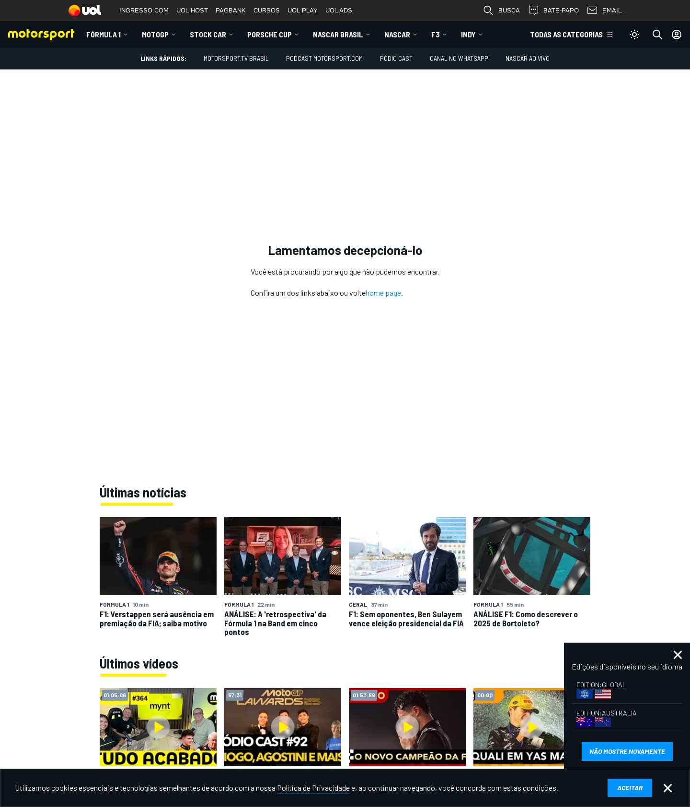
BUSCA (501, 10)
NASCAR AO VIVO (528, 58)
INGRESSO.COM (144, 10)
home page (383, 292)
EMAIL (603, 10)
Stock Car (208, 34)
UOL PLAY (303, 10)
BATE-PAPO (553, 10)
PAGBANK (231, 10)
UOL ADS (338, 10)
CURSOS (266, 10)
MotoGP (155, 34)
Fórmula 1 (103, 34)
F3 (435, 34)
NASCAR (397, 34)
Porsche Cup (269, 34)
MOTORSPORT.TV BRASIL (236, 58)
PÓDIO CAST (396, 58)
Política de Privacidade (313, 787)
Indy (468, 34)
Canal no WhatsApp (459, 58)
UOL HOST (192, 10)
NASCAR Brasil (338, 34)
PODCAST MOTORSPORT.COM (324, 58)
